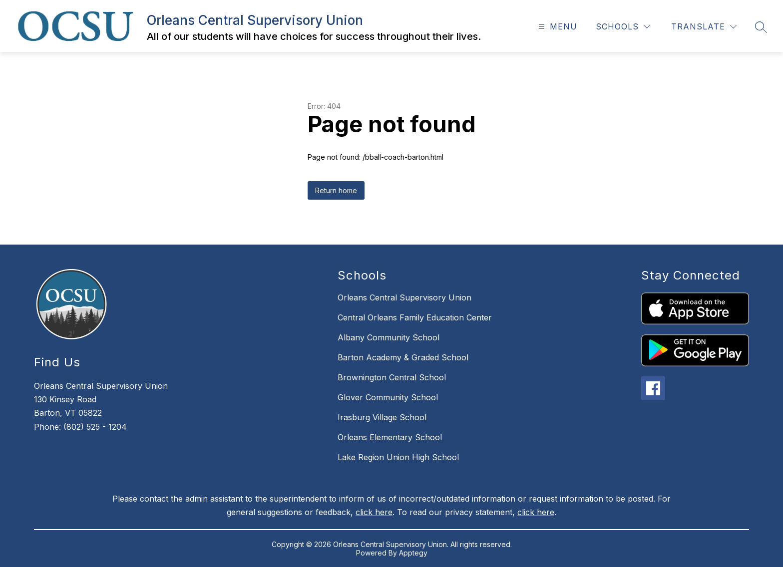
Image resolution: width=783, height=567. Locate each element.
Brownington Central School (392, 377)
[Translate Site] (704, 26)
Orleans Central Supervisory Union (404, 297)
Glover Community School (388, 397)
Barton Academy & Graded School (403, 357)
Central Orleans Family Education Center (415, 317)
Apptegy (413, 553)
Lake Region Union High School (398, 457)
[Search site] (761, 27)
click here (374, 512)
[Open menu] (556, 26)
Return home (336, 190)
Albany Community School (388, 337)
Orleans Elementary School (390, 437)
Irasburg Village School (382, 417)
